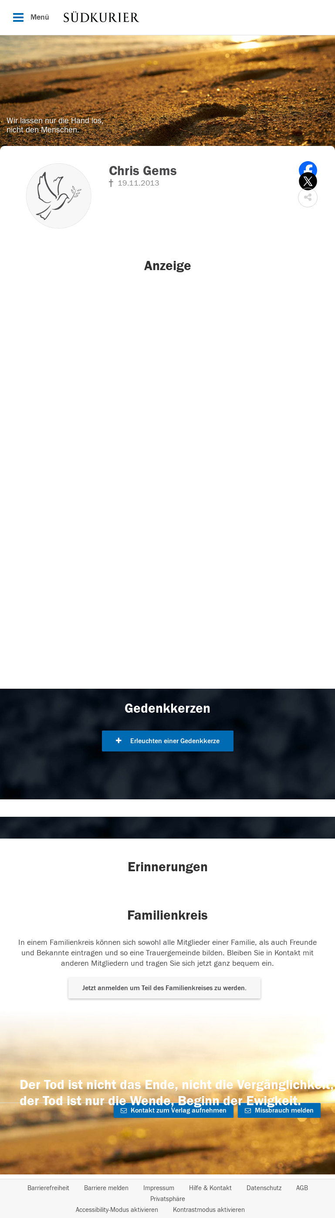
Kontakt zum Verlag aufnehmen (174, 1110)
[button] (308, 197)
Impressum (158, 1188)
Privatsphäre (167, 1199)
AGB (302, 1188)
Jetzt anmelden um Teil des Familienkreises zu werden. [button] (164, 988)
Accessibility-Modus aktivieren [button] (117, 1210)
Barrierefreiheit (48, 1188)
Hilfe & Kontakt (210, 1188)
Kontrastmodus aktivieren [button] (209, 1210)
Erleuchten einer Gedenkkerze (168, 741)
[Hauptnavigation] (167, 17)
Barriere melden (106, 1188)
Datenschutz (264, 1188)
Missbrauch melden (279, 1110)
